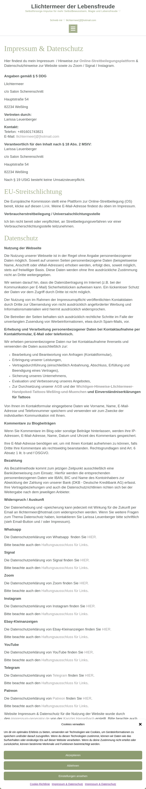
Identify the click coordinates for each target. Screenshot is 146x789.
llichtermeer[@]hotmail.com (37, 136)
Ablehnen (73, 765)
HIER (88, 652)
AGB (58, 386)
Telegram (60, 675)
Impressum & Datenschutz (67, 784)
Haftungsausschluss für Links (64, 545)
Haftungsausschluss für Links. (65, 614)
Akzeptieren (72, 755)
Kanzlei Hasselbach (78, 718)
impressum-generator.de (30, 718)
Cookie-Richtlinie (40, 784)
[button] (140, 724)
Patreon (59, 698)
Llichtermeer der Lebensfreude (73, 6)
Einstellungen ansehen (73, 776)
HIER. (92, 537)
